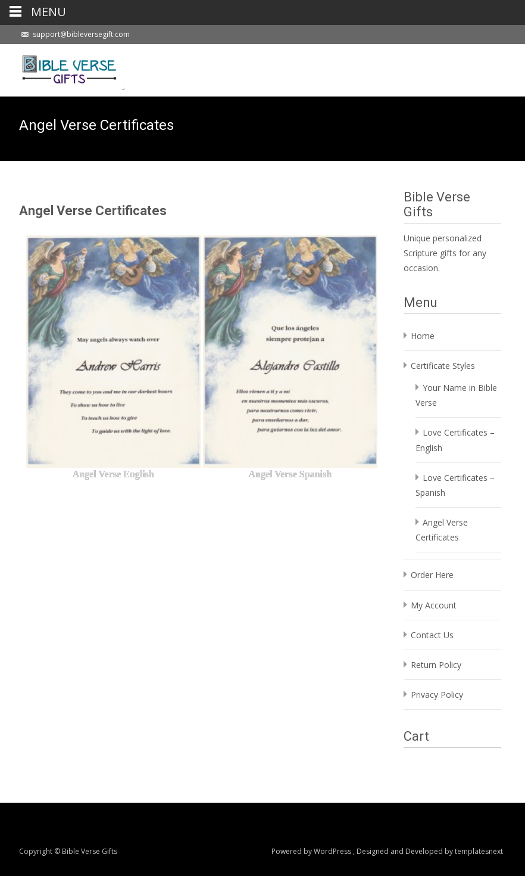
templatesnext (479, 851)
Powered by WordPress (312, 851)
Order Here (432, 574)
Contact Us (432, 635)
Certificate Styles (443, 365)
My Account (434, 605)
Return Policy (436, 664)
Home (423, 335)
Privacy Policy (437, 694)
